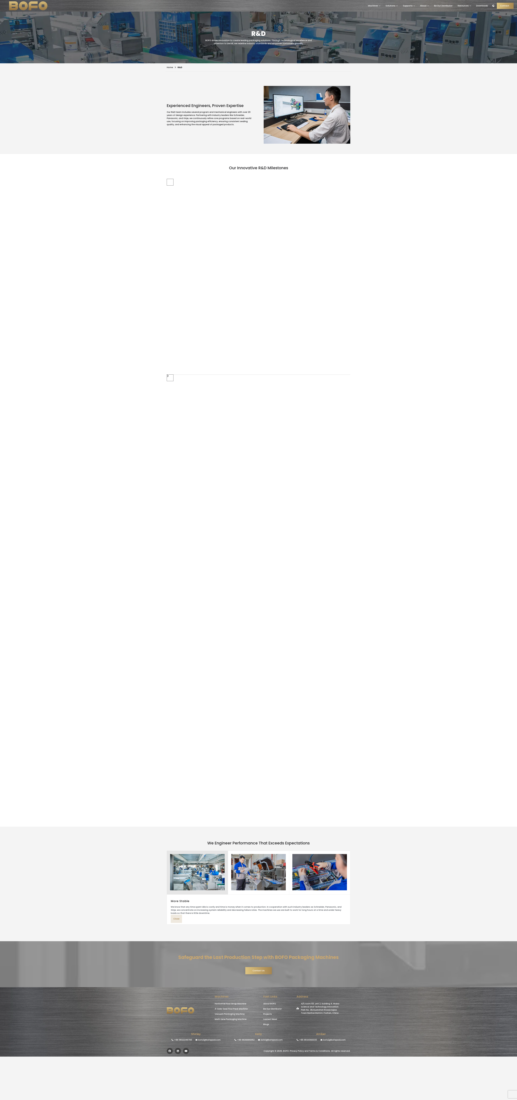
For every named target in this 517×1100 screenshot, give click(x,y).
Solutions (392, 5)
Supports (409, 5)
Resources (464, 5)
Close (176, 918)
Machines (374, 5)
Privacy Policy (297, 1050)
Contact (504, 5)
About (424, 5)
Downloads (482, 5)
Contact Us (259, 970)
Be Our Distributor (443, 5)
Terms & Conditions (319, 1050)
